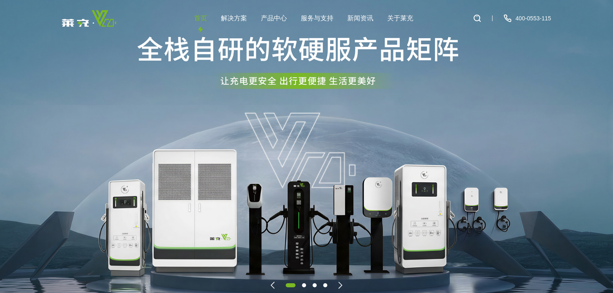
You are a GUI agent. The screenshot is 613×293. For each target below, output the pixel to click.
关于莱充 (400, 24)
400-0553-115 (527, 18)
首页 (200, 24)
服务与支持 (317, 24)
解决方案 (234, 24)
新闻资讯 (360, 24)
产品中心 (274, 24)
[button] (273, 285)
